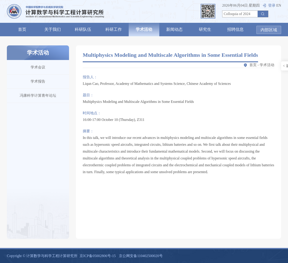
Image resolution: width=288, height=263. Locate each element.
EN (278, 5)
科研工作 (113, 29)
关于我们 (52, 29)
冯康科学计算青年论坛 (38, 95)
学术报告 (38, 81)
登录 (269, 5)
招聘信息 (235, 29)
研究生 (205, 29)
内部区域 (269, 30)
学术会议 (38, 67)
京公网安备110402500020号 (141, 256)
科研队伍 (83, 29)
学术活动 (144, 29)
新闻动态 (174, 29)
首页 (22, 29)
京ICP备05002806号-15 (98, 256)
